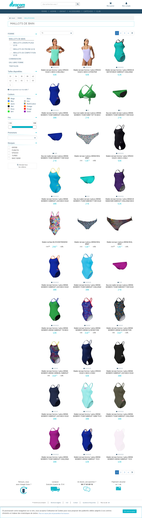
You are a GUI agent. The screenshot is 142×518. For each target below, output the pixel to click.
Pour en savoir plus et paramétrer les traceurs (54, 513)
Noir (12, 106)
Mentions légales (56, 501)
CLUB (98, 11)
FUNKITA (15, 150)
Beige (13, 98)
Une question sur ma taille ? (18, 89)
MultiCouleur (31, 103)
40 (33, 76)
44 (16, 80)
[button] (22, 34)
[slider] (10, 127)
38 (27, 76)
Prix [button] (22, 117)
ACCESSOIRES (74, 11)
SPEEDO (15, 153)
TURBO (14, 155)
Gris (28, 101)
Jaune (13, 103)
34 (16, 76)
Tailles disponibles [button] (22, 71)
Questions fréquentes (89, 501)
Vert (12, 111)
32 (10, 76)
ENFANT (63, 11)
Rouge (29, 109)
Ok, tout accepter (129, 511)
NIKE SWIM (16, 158)
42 (10, 80)
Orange (29, 106)
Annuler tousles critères (22, 166)
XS (22, 80)
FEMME (44, 11)
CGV (67, 501)
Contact (75, 501)
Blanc (29, 98)
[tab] (22, 34)
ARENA (14, 147)
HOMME (53, 11)
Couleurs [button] (22, 94)
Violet (29, 111)
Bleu (12, 101)
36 (22, 76)
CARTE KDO (88, 11)
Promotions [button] (22, 132)
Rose (12, 109)
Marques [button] (22, 143)
